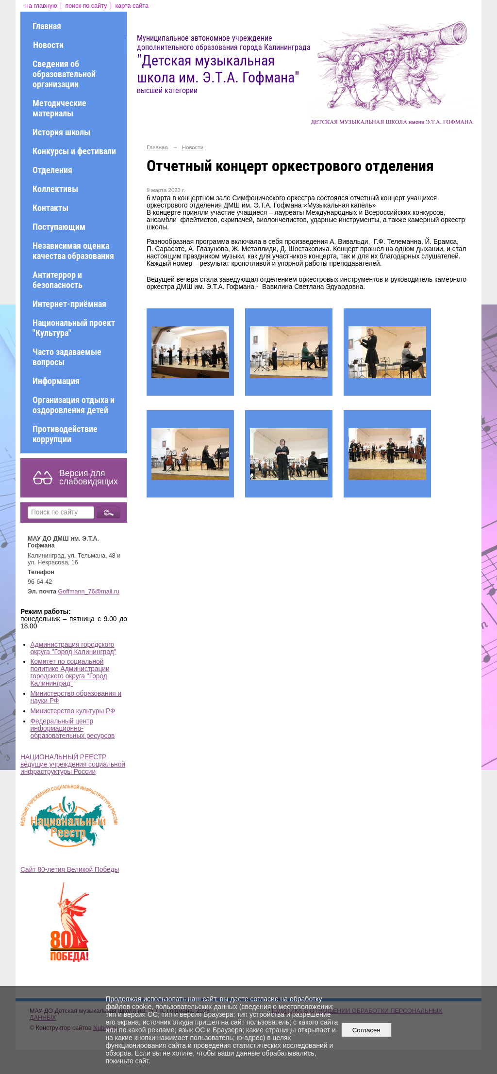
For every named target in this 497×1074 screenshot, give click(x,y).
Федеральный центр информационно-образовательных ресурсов (73, 728)
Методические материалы (59, 108)
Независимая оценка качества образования (73, 250)
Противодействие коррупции (65, 434)
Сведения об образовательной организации (64, 74)
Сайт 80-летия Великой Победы (69, 869)
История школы (61, 132)
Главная (47, 26)
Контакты (50, 208)
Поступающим (59, 227)
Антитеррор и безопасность (58, 280)
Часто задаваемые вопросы (67, 357)
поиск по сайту (86, 5)
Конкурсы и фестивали (74, 151)
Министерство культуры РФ (73, 711)
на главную (41, 5)
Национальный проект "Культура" (74, 328)
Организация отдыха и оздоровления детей (74, 405)
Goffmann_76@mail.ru (89, 591)
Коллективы (55, 189)
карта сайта (132, 5)
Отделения (52, 170)
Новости (48, 45)
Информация (56, 381)
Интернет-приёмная (69, 304)
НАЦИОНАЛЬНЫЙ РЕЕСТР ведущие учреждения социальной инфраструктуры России (72, 764)
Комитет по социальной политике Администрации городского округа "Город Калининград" (70, 672)
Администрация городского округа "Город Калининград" (73, 648)
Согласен (366, 1030)
